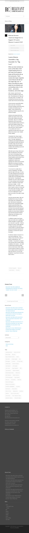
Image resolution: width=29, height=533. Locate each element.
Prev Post (6, 295)
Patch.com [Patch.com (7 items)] (7, 379)
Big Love (19, 268)
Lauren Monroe (11, 270)
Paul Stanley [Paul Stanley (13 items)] (13, 379)
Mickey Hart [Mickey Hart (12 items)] (18, 372)
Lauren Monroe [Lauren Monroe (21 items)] (8, 370)
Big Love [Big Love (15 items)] (13, 354)
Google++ (8, 278)
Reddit (16, 275)
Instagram (14, 3)
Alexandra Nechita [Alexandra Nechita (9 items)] (9, 352)
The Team (8, 519)
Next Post (23, 295)
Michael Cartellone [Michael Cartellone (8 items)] (16, 370)
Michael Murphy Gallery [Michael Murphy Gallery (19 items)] (10, 372)
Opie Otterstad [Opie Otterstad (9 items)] (16, 377)
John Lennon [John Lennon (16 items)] (8, 368)
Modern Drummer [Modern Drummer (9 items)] (16, 375)
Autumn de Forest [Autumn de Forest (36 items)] (17, 352)
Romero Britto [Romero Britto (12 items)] (14, 388)
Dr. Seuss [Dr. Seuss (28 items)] (13, 361)
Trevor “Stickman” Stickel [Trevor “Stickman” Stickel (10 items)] (16, 395)
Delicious (21, 275)
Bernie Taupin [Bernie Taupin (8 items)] (8, 354)
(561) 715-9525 (14, 1)
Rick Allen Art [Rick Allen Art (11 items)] (8, 388)
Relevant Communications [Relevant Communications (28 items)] (10, 384)
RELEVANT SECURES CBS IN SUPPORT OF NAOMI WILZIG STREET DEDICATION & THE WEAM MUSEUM (15, 309)
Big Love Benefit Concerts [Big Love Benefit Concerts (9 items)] (10, 356)
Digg (18, 275)
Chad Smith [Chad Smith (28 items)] (8, 359)
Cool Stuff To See (9, 506)
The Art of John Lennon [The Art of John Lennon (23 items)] (15, 393)
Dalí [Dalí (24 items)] (19, 359)
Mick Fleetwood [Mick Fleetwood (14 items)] (8, 375)
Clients (7, 511)
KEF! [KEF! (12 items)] (21, 368)
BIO (6, 509)
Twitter (9, 3)
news (18, 50)
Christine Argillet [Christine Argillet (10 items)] (14, 359)
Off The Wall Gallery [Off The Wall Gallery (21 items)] (9, 377)
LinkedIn (17, 3)
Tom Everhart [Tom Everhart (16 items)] (8, 395)
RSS (19, 3)
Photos (7, 508)
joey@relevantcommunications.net (12, 425)
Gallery (7, 514)
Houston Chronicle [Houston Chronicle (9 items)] (15, 363)
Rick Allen (18, 270)
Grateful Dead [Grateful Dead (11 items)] (8, 363)
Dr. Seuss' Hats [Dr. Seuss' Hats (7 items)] (19, 361)
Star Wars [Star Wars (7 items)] (21, 391)
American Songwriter (12, 268)
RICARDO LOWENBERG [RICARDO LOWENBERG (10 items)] (10, 386)
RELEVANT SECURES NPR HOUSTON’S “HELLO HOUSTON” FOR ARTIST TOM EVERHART (14, 319)
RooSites (17, 527)
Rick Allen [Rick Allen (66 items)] (18, 386)
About (7, 504)
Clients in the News (14, 50)
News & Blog (8, 517)
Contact (7, 513)
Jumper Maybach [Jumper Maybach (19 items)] (15, 368)
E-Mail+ (10, 278)
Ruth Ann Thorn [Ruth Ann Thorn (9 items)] (8, 391)
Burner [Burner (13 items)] (17, 356)
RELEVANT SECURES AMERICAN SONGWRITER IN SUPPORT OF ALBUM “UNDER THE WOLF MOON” (14, 288)
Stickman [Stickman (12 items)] (7, 393)
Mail (18, 1)
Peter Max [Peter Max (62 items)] (19, 379)
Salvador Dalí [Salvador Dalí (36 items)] (15, 391)
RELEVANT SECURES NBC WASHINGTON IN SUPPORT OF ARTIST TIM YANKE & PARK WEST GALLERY (14, 314)
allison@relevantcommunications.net (12, 417)
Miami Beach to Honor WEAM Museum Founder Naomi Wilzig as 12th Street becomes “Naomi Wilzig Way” (13, 330)
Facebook (12, 3)
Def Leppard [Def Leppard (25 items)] (8, 361)
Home (7, 516)
